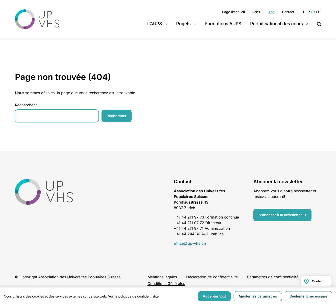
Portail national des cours (276, 23)
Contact (288, 12)
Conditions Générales (166, 283)
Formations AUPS (223, 23)
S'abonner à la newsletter (280, 215)
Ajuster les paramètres (257, 296)
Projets (183, 23)
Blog (271, 12)
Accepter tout (214, 296)
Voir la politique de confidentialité (133, 296)
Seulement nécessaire (308, 296)
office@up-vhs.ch (190, 243)
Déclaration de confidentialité (212, 277)
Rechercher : (26, 105)
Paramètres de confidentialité (272, 277)
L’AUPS (154, 23)
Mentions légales (162, 277)
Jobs (256, 12)
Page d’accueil (233, 12)
